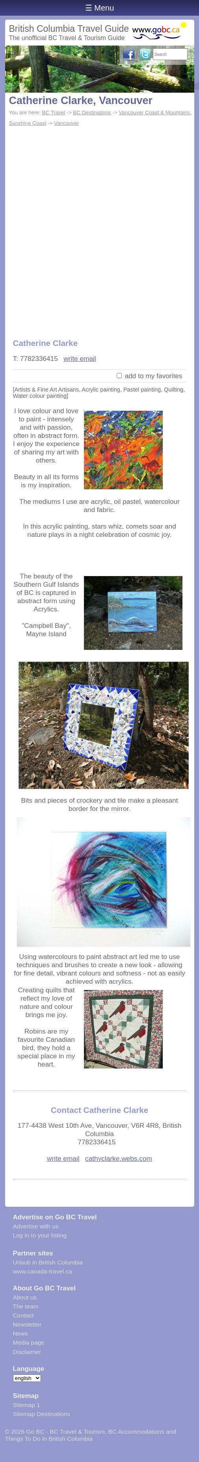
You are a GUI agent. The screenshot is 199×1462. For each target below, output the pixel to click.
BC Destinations (92, 112)
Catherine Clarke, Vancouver (81, 100)
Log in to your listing (40, 1235)
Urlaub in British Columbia (48, 1262)
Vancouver (66, 123)
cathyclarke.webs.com (118, 1158)
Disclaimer (27, 1352)
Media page (29, 1342)
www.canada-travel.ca (42, 1271)
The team (26, 1306)
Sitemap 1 (26, 1405)
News (20, 1333)
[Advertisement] (99, 228)
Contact (23, 1315)
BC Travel (53, 112)
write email (79, 358)
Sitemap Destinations (41, 1414)
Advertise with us (36, 1226)
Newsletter (27, 1324)
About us (25, 1297)
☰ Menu (99, 8)
